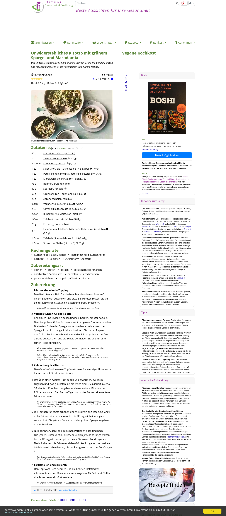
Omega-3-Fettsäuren (152, 232)
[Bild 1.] (72, 126)
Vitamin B (146, 227)
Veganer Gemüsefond (176, 437)
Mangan (188, 227)
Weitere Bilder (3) (150, 149)
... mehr (145, 193)
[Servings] (54, 148)
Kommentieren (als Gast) (45, 500)
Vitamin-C (181, 278)
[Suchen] (125, 3)
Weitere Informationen (18, 512)
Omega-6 (187, 229)
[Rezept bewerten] (36, 79)
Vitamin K (159, 224)
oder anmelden (73, 499)
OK (212, 511)
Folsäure (177, 227)
